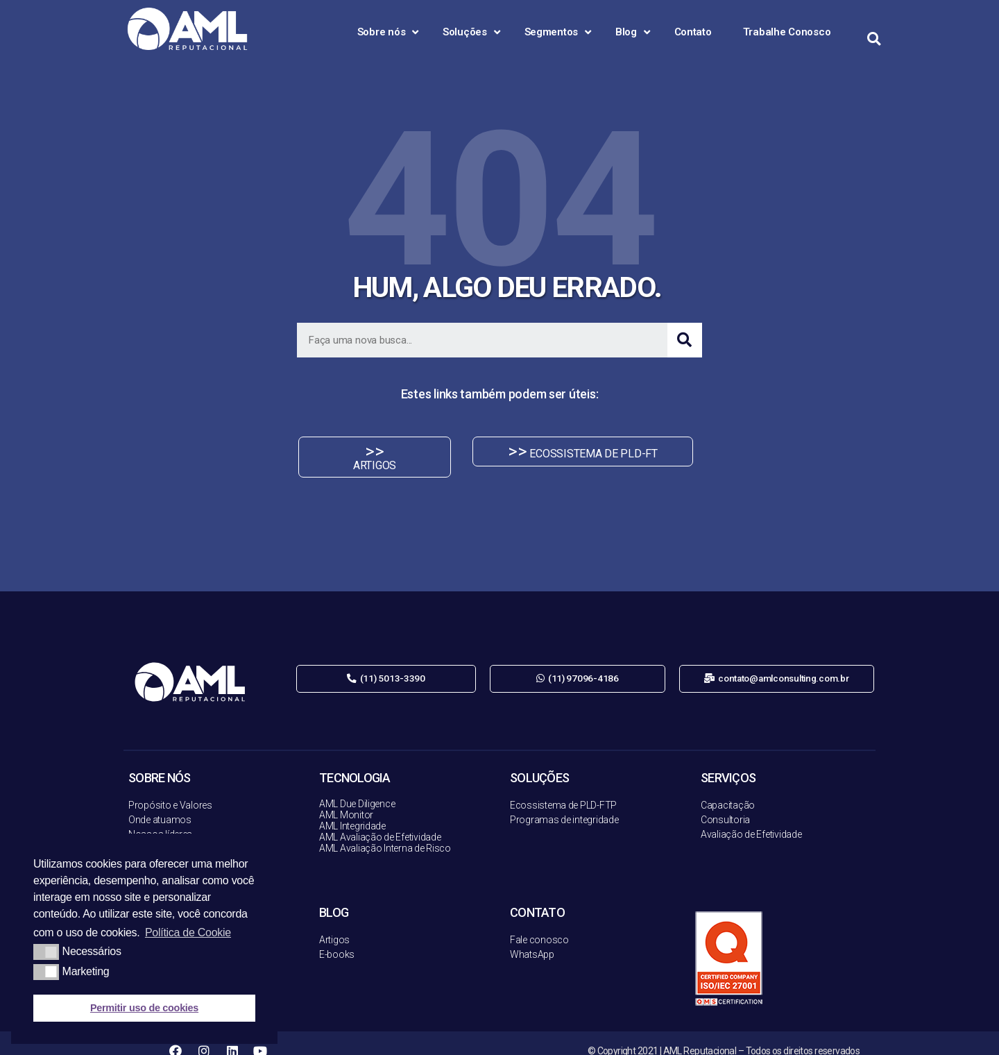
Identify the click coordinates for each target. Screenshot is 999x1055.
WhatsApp (532, 939)
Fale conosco (539, 924)
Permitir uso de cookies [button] (144, 1007)
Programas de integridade (564, 804)
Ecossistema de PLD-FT (560, 789)
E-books (337, 939)
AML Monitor (346, 799)
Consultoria (725, 804)
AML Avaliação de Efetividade (380, 821)
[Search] (684, 340)
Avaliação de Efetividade (751, 819)
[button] (366, 451)
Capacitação (728, 789)
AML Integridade (352, 810)
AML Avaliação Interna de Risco (385, 832)
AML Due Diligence (357, 788)
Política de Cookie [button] (188, 932)
